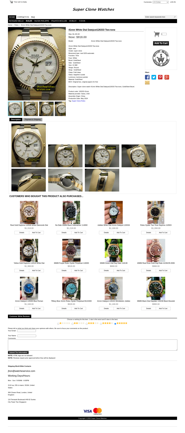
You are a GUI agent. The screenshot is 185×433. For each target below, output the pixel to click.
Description (16, 119)
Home (12, 17)
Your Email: (12, 331)
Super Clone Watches (99, 420)
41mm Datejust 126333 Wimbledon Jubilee (113, 301)
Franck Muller (59, 21)
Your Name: (12, 336)
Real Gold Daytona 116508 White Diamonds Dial (29, 225)
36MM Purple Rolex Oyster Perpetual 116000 (71, 263)
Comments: (12, 338)
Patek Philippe (41, 21)
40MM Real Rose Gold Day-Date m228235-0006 (156, 263)
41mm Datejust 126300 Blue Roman (29, 301)
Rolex (16, 25)
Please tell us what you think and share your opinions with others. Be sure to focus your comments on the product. (48, 328)
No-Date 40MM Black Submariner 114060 (71, 225)
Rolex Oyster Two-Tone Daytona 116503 (156, 225)
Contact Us (23, 17)
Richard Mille (16, 21)
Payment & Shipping (33, 119)
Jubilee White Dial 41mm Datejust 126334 (114, 225)
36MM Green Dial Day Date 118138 (113, 263)
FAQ (33, 17)
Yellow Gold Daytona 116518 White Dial (29, 263)
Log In (173, 2)
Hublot (73, 21)
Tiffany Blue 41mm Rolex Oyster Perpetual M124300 (71, 301)
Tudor (82, 21)
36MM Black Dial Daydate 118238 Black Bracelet (156, 301)
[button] (63, 29)
